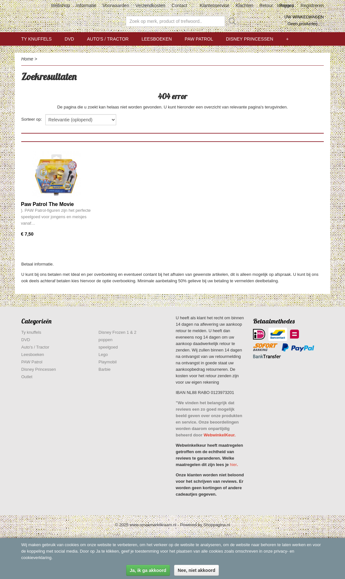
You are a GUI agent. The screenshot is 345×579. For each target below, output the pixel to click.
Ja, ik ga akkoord (148, 570)
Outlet (27, 376)
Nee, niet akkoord (196, 570)
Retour (266, 5)
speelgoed (108, 347)
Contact (179, 5)
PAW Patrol (199, 39)
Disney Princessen (249, 39)
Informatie (86, 5)
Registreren (312, 5)
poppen (105, 339)
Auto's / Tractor (107, 39)
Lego (103, 354)
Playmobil (107, 362)
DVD (69, 39)
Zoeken (231, 21)
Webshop (60, 5)
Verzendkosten (150, 5)
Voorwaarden (116, 5)
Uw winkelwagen (304, 16)
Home (27, 58)
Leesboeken (157, 39)
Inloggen (285, 5)
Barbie (104, 369)
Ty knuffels (36, 39)
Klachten (244, 5)
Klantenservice (214, 5)
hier (233, 464)
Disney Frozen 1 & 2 (117, 332)
